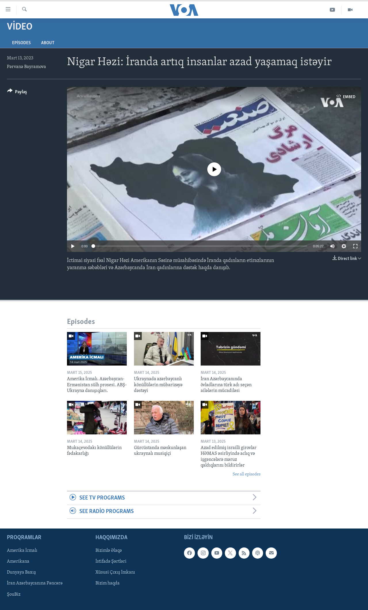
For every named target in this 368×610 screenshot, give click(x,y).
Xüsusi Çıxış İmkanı (115, 572)
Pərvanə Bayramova (26, 67)
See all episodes (246, 474)
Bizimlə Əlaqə (108, 550)
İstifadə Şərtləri (110, 561)
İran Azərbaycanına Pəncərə (35, 583)
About (47, 43)
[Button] (17, 93)
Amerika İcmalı (22, 550)
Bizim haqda (107, 583)
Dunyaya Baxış (21, 572)
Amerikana (18, 561)
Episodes (21, 43)
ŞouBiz (13, 594)
